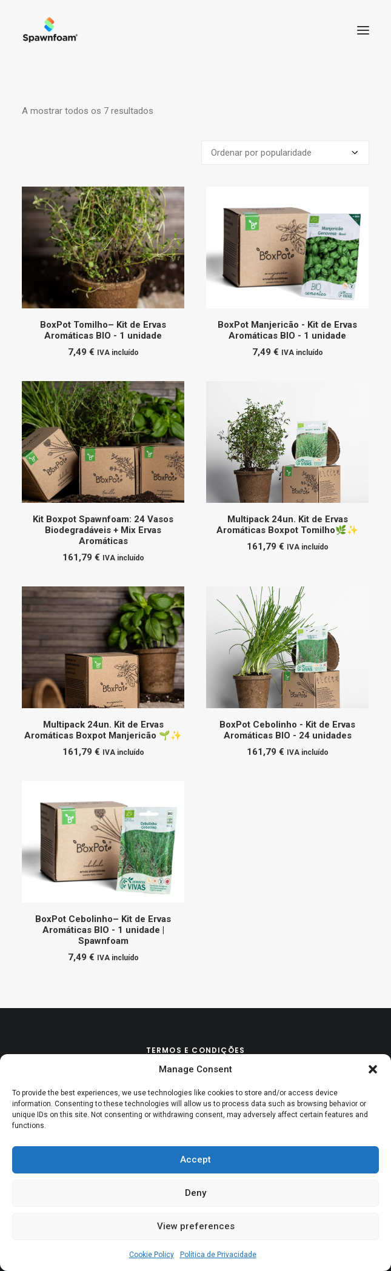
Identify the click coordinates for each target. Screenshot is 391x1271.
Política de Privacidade (218, 1254)
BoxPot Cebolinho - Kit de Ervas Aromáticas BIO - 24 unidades (287, 730)
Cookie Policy (151, 1254)
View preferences (196, 1226)
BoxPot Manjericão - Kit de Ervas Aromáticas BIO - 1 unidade (287, 330)
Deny (195, 1192)
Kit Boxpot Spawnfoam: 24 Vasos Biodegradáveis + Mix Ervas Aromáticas (103, 530)
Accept (195, 1159)
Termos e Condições (196, 1050)
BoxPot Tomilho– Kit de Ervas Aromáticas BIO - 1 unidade (103, 330)
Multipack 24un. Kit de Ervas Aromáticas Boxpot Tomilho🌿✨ (287, 525)
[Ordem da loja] (285, 153)
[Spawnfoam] (50, 30)
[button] (373, 1069)
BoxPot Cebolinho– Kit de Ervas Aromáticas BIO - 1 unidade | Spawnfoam (103, 930)
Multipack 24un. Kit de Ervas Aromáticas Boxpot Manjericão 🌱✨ (103, 730)
